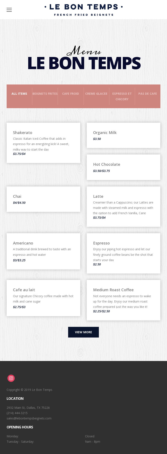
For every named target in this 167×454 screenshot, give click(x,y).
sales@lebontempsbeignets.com (29, 418)
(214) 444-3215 (17, 413)
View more (83, 332)
